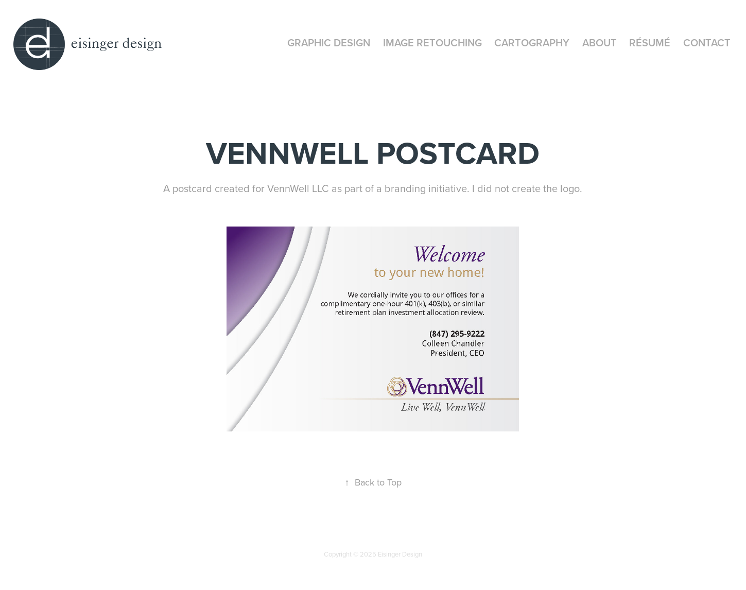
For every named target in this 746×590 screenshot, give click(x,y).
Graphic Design (328, 42)
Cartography (531, 42)
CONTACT (707, 42)
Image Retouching (432, 42)
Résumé (649, 42)
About (599, 42)
